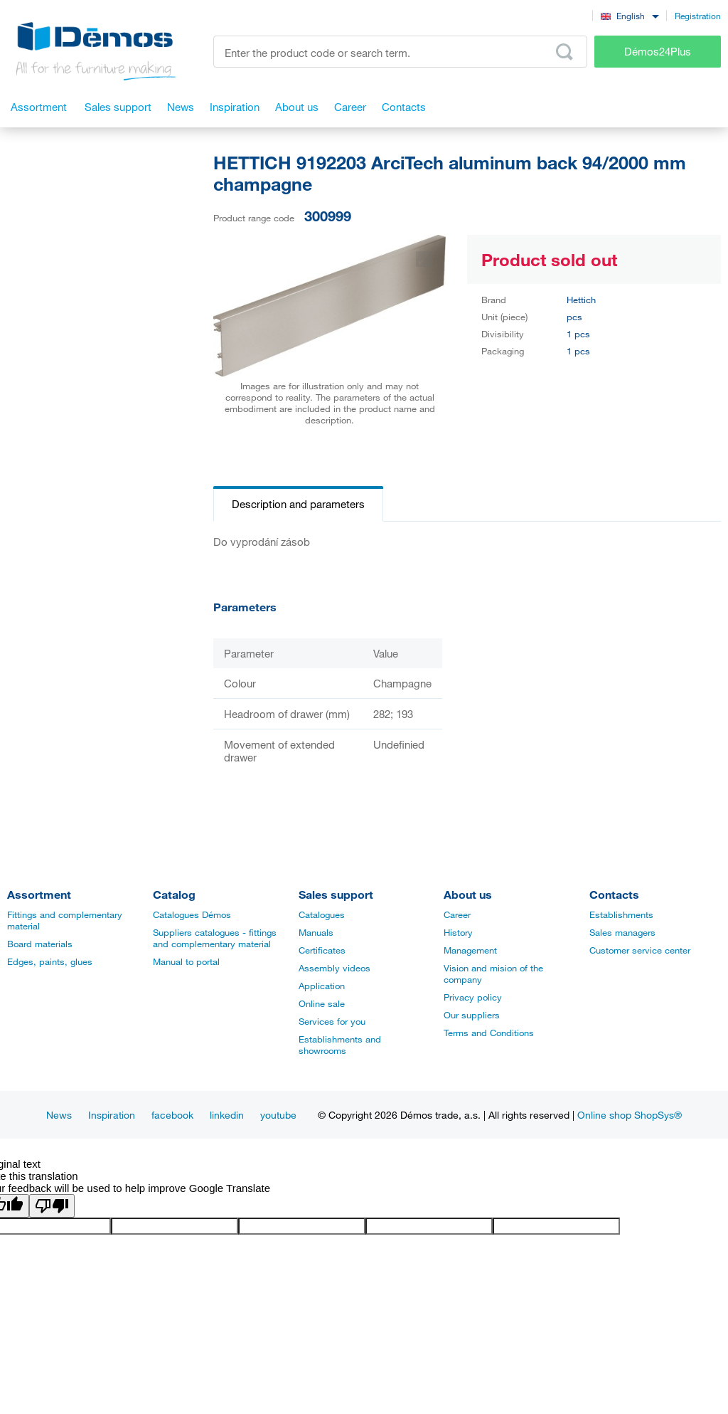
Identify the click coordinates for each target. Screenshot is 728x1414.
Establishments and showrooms (340, 1044)
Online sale (322, 1003)
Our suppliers (472, 1014)
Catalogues (322, 914)
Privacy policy (473, 997)
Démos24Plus (657, 51)
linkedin (227, 1115)
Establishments (621, 914)
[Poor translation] (52, 1206)
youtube (278, 1115)
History (458, 932)
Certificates (322, 950)
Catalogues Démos (192, 914)
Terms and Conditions (489, 1032)
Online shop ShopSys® (629, 1115)
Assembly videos (334, 968)
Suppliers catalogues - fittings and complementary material (215, 938)
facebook (172, 1115)
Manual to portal (186, 961)
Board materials (40, 943)
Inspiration (111, 1115)
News (59, 1115)
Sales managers (622, 932)
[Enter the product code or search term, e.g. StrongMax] (400, 51)
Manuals (316, 932)
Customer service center (639, 950)
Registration (698, 15)
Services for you (332, 1021)
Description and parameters (298, 503)
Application (322, 985)
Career (457, 914)
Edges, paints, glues (49, 961)
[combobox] (629, 15)
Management (470, 950)
